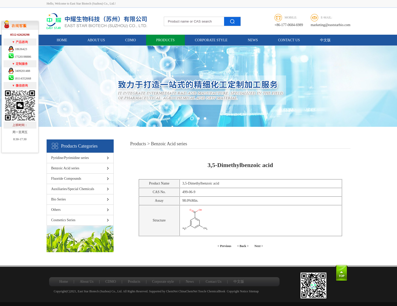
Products (165, 40)
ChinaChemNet (187, 291)
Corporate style (211, 40)
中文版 (325, 40)
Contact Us (289, 40)
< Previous (224, 246)
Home (62, 40)
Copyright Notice (237, 291)
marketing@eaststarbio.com (330, 25)
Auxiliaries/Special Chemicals (72, 189)
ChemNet (172, 291)
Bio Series (58, 199)
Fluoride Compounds (66, 178)
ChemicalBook (216, 291)
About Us (96, 40)
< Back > (243, 246)
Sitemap (254, 291)
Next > (258, 246)
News (253, 40)
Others (56, 210)
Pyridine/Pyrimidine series (70, 158)
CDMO (130, 40)
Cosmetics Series (63, 220)
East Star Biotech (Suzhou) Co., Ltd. (100, 291)
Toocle (202, 291)
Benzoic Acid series (65, 168)
